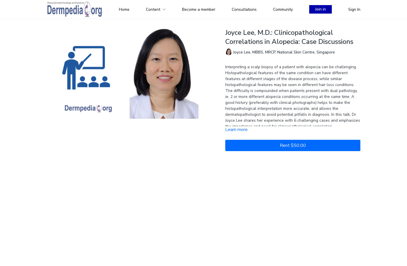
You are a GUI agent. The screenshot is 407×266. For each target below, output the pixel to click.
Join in (320, 9)
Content (156, 9)
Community (283, 9)
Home (124, 9)
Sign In (354, 9)
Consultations (244, 9)
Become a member (198, 9)
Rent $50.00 (293, 145)
